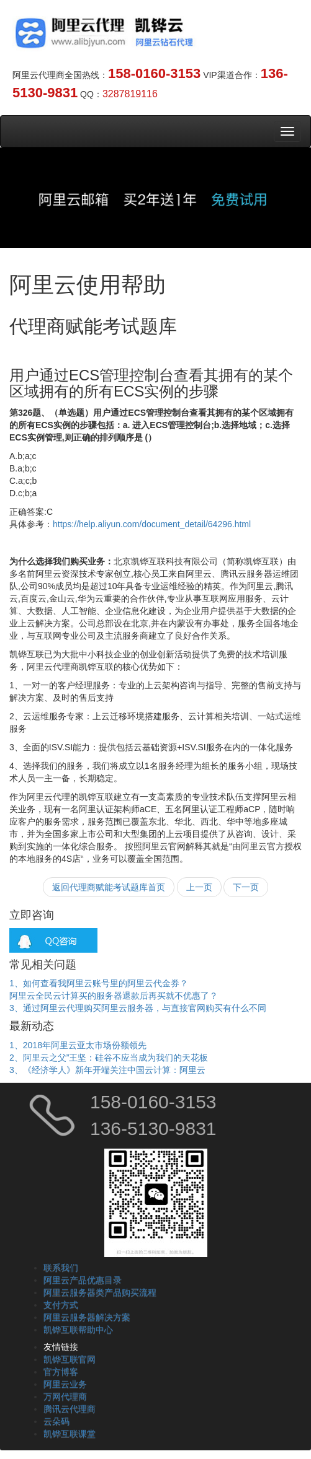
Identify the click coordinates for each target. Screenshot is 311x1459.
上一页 (199, 887)
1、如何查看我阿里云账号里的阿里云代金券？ (98, 983)
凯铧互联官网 (69, 1359)
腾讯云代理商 (69, 1409)
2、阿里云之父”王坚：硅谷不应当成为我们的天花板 (108, 1057)
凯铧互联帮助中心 (78, 1329)
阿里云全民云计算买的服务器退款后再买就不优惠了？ (113, 996)
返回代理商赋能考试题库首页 (108, 887)
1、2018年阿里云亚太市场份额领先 (77, 1045)
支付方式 (60, 1305)
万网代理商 (65, 1396)
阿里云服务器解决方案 (86, 1317)
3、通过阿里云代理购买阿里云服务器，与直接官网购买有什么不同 (137, 1008)
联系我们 (60, 1268)
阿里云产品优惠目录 (82, 1280)
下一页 (246, 887)
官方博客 (60, 1372)
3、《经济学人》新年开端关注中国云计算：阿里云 (107, 1070)
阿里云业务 (65, 1384)
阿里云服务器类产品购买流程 (99, 1292)
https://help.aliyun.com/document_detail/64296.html (152, 524)
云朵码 (56, 1421)
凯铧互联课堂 (69, 1434)
